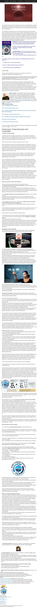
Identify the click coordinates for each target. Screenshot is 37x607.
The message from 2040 (3, 599)
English (16, 576)
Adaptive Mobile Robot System (5, 579)
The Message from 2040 (30, 84)
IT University (7, 1)
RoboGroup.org (2, 603)
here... (18, 567)
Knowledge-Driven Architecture (5, 578)
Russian (22, 576)
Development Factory (3, 583)
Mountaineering (8, 103)
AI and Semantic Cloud (3, 597)
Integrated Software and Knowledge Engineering (23, 99)
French (25, 576)
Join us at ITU (13, 126)
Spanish (19, 576)
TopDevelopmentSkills (3, 602)
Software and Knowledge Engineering (5, 596)
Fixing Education (2, 598)
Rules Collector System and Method (5, 581)
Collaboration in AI (2, 601)
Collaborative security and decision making (6, 580)
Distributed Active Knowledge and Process (6, 582)
